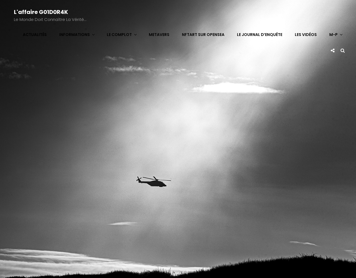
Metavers (159, 34)
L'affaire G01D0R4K (41, 12)
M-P (336, 34)
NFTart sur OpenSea (203, 34)
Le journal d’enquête (259, 34)
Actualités (35, 34)
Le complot (122, 34)
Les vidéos (306, 34)
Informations (77, 34)
